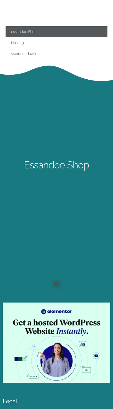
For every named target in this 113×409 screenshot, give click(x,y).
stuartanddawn (23, 54)
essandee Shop (24, 32)
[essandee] (56, 381)
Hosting (17, 43)
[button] (56, 284)
